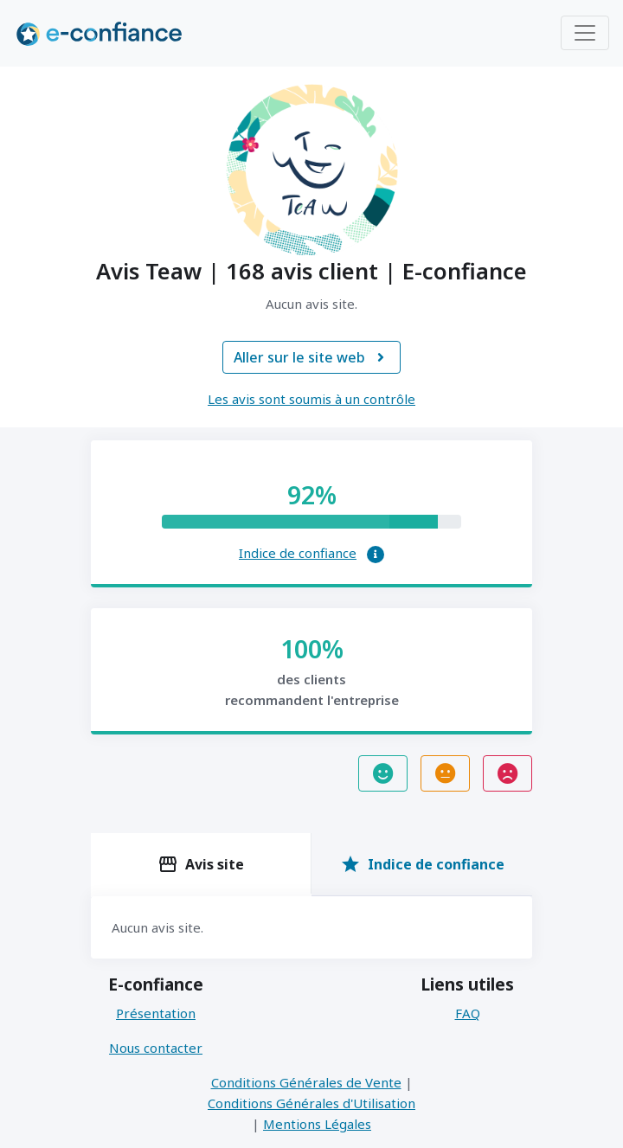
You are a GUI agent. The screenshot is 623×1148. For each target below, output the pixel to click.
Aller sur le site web (311, 357)
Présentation (156, 1013)
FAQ (467, 1013)
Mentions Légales (317, 1123)
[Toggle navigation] (585, 33)
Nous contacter (155, 1047)
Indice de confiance (297, 552)
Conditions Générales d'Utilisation (311, 1103)
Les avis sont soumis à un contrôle (311, 398)
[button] (375, 554)
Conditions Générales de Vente (306, 1082)
